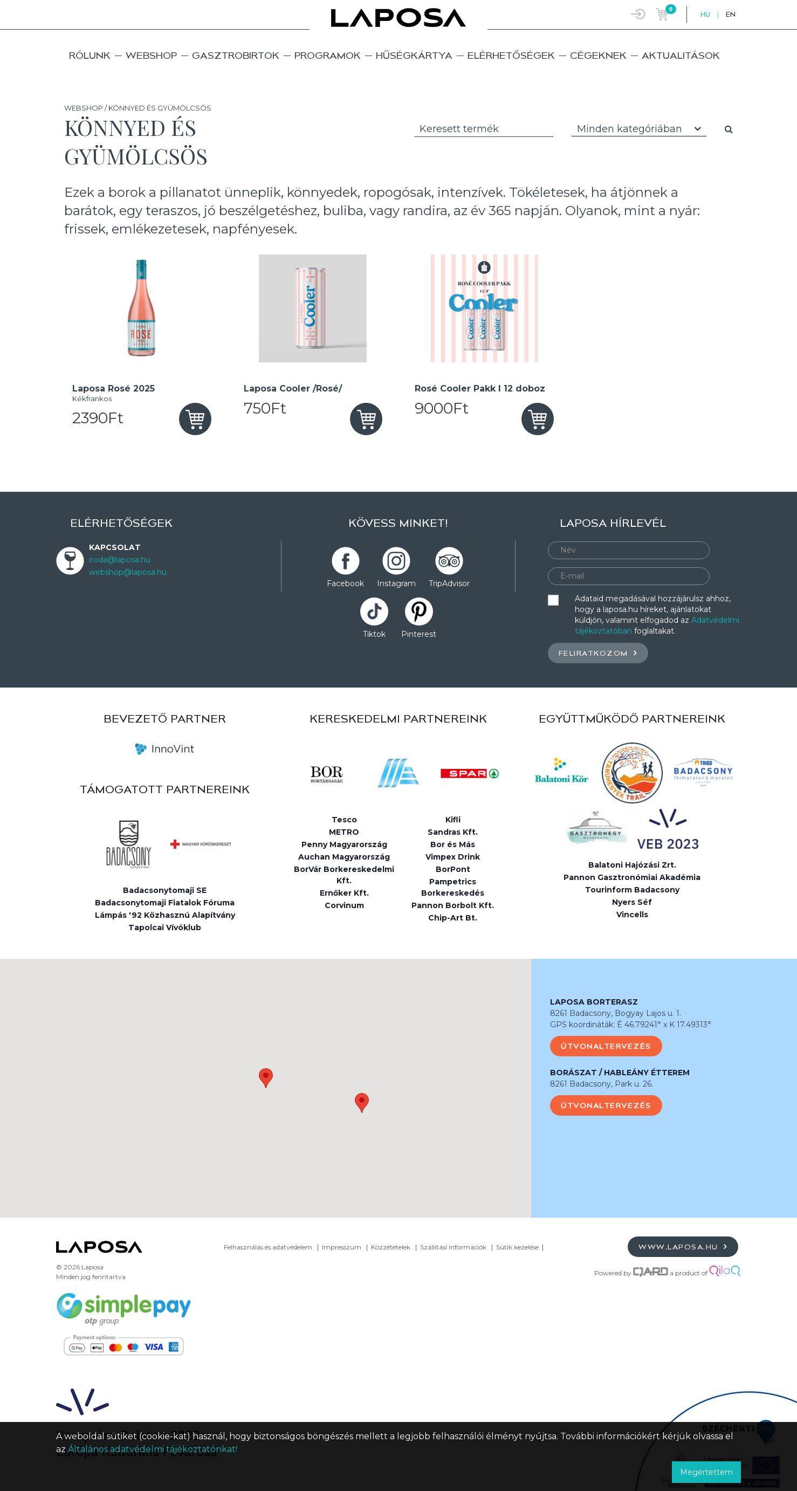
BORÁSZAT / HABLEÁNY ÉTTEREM (620, 1072)
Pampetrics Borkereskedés (452, 887)
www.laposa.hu (682, 1246)
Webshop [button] (151, 55)
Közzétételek (390, 1247)
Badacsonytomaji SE (165, 890)
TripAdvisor (449, 583)
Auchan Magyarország (344, 857)
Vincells (632, 914)
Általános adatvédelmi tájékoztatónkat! (152, 1449)
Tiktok (374, 634)
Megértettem (706, 1472)
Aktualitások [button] (681, 55)
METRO (344, 832)
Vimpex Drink (452, 857)
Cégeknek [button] (598, 55)
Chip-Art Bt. (452, 918)
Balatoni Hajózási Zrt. (632, 865)
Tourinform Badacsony (632, 890)
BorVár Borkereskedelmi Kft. (344, 874)
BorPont (453, 869)
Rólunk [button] (90, 55)
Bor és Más (452, 844)
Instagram (396, 583)
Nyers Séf (632, 902)
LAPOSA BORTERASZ (594, 1002)
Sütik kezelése (517, 1247)
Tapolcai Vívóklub (164, 927)
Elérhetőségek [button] (511, 55)
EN (731, 14)
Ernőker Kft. (344, 893)
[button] (266, 1078)
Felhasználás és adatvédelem (268, 1247)
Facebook (345, 583)
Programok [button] (327, 55)
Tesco (344, 819)
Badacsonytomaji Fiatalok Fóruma (165, 903)
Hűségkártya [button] (414, 55)
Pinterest (418, 634)
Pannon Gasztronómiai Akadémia (632, 877)
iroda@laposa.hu (119, 560)
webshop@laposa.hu (128, 572)
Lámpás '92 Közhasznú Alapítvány (165, 915)
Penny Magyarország (344, 844)
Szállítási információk (453, 1247)
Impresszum (341, 1247)
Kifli (453, 819)
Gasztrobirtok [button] (235, 55)
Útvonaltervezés (606, 1046)
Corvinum (344, 905)
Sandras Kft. (453, 832)
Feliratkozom (598, 653)
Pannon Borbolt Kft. (452, 905)
